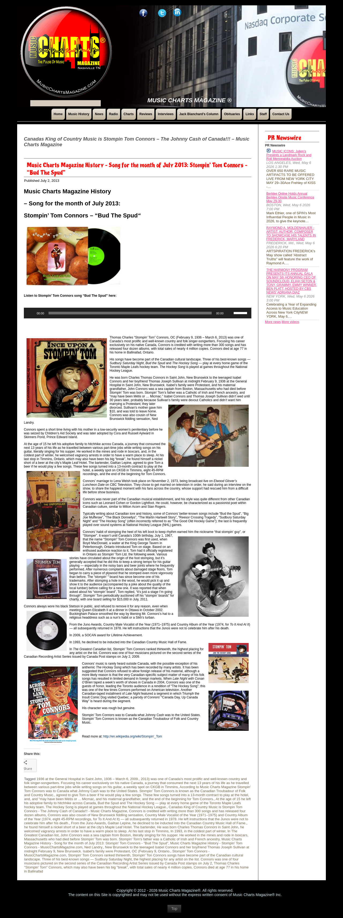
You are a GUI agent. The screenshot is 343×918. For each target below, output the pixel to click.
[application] (137, 313)
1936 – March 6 (116, 779)
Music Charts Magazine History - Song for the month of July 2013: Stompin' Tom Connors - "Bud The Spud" (133, 841)
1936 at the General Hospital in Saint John (69, 779)
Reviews (145, 114)
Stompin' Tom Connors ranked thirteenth (99, 855)
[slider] (130, 313)
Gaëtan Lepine (119, 823)
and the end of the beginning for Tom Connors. (178, 799)
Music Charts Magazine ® (189, 100)
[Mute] (229, 313)
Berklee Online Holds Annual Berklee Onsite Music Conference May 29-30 (290, 197)
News (99, 114)
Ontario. (164, 851)
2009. (134, 779)
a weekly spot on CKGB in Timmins (151, 787)
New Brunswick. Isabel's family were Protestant (93, 851)
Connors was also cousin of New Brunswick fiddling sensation (95, 815)
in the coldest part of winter (205, 831)
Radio (113, 114)
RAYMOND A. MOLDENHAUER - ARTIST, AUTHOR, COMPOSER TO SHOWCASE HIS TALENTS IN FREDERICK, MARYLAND (291, 233)
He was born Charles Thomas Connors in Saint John (197, 827)
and (27, 799)
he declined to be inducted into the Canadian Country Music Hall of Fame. (189, 823)
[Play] (30, 313)
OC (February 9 (144, 851)
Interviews (166, 114)
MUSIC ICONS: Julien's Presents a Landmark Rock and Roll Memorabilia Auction (288, 155)
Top (174, 911)
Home (58, 114)
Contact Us (280, 114)
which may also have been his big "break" (96, 867)
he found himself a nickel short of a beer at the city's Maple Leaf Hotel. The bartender (89, 827)
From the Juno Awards (88, 823)
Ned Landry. (93, 847)
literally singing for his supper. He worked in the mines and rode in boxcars (190, 835)
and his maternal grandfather (118, 799)
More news (273, 322)
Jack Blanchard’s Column (198, 114)
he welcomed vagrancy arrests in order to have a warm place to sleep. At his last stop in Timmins (134, 829)
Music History (79, 114)
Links (249, 114)
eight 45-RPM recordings (72, 819)
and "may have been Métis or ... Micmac (63, 799)
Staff (263, 114)
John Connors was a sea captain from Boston (96, 835)
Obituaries (232, 114)
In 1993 (176, 831)
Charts (129, 114)
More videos (290, 322)
